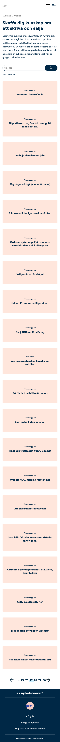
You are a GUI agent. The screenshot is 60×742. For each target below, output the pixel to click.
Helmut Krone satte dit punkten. (30, 303)
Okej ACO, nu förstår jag (30, 332)
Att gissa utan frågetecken (30, 508)
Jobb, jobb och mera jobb (30, 155)
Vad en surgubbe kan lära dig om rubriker (30, 363)
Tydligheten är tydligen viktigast (30, 630)
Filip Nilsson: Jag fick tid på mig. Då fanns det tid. (30, 125)
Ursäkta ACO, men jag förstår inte (30, 479)
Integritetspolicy (30, 722)
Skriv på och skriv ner (30, 601)
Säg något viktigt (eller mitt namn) (30, 184)
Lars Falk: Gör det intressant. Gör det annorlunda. (30, 539)
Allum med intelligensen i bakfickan (30, 213)
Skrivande (30, 357)
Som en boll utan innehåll (30, 422)
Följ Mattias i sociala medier (30, 728)
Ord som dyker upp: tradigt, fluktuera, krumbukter (30, 571)
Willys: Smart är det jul (30, 274)
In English (30, 716)
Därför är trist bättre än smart (30, 393)
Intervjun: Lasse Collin (30, 94)
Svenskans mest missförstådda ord (30, 659)
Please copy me (30, 90)
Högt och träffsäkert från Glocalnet (30, 450)
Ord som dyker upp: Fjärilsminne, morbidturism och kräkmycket (30, 244)
